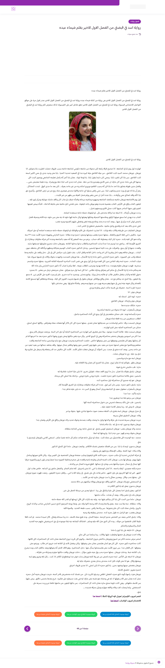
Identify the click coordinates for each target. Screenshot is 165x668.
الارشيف (55, 2)
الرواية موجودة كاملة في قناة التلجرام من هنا (115, 614)
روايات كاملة (99, 10)
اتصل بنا (114, 2)
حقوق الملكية (103, 2)
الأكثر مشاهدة (87, 10)
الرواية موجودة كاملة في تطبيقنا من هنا (48, 614)
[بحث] (13, 10)
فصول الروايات (111, 10)
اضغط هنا (97, 596)
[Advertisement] (82, 54)
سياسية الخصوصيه (67, 2)
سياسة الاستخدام (82, 2)
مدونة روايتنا (130, 663)
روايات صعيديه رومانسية (70, 10)
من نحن (93, 2)
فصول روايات (134, 21)
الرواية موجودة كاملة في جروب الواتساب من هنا (81, 614)
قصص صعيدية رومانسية (49, 10)
